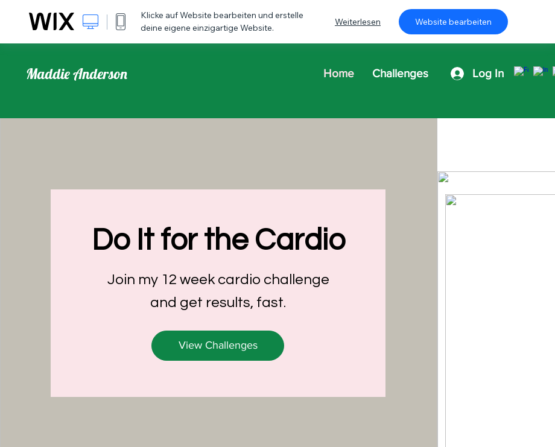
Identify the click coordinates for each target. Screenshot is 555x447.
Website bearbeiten (453, 21)
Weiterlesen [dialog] (358, 21)
